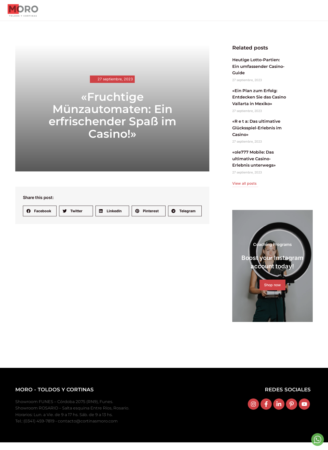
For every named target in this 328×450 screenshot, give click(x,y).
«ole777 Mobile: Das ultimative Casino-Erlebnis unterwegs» (254, 163)
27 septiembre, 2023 (115, 84)
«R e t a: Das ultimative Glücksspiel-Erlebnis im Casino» (257, 133)
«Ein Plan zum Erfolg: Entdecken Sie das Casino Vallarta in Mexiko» (259, 102)
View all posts (244, 188)
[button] (40, 215)
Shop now (272, 295)
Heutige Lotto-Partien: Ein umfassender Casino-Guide (258, 71)
